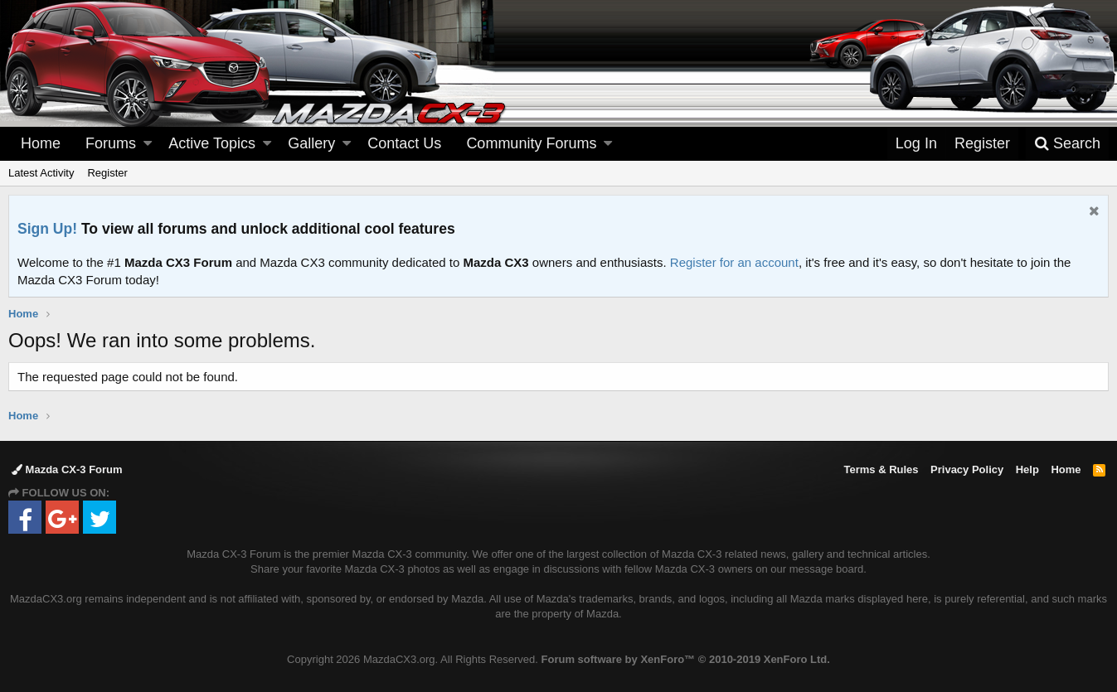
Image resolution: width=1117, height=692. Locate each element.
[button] (147, 144)
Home (41, 143)
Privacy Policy (966, 469)
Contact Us (404, 143)
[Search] (1067, 144)
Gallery (311, 143)
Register (107, 173)
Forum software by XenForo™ (686, 659)
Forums (110, 143)
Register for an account (734, 262)
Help (1027, 469)
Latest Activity (41, 173)
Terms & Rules (880, 469)
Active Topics (211, 143)
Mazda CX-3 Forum (67, 469)
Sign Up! (47, 228)
